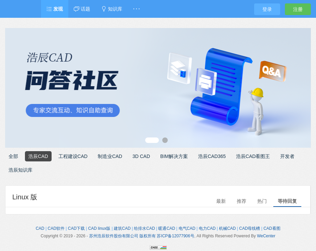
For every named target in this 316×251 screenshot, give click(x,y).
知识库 (111, 9)
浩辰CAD (38, 156)
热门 (262, 201)
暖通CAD (166, 228)
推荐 (241, 201)
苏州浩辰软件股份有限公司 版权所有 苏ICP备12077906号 (141, 236)
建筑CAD (122, 228)
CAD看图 (271, 228)
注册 (298, 9)
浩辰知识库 (20, 170)
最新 (221, 201)
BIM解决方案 (174, 156)
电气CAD (187, 228)
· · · (136, 9)
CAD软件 (56, 228)
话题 (82, 9)
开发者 (287, 156)
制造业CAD (110, 156)
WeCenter (266, 236)
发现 (54, 9)
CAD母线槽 (249, 228)
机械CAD (227, 228)
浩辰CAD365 (212, 156)
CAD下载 (76, 228)
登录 (267, 9)
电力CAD (207, 228)
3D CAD (141, 156)
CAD (40, 228)
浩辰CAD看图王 (253, 156)
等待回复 (287, 201)
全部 (13, 156)
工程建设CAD (73, 156)
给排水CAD (144, 228)
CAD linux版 (99, 228)
